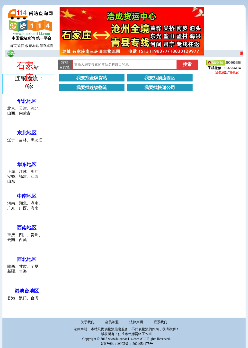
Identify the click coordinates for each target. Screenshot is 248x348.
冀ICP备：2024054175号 (135, 344)
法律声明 (136, 322)
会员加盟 (112, 322)
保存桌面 (46, 46)
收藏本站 (32, 46)
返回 (21, 46)
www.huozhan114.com (31, 34)
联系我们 (160, 322)
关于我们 (87, 322)
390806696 (223, 63)
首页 (13, 46)
